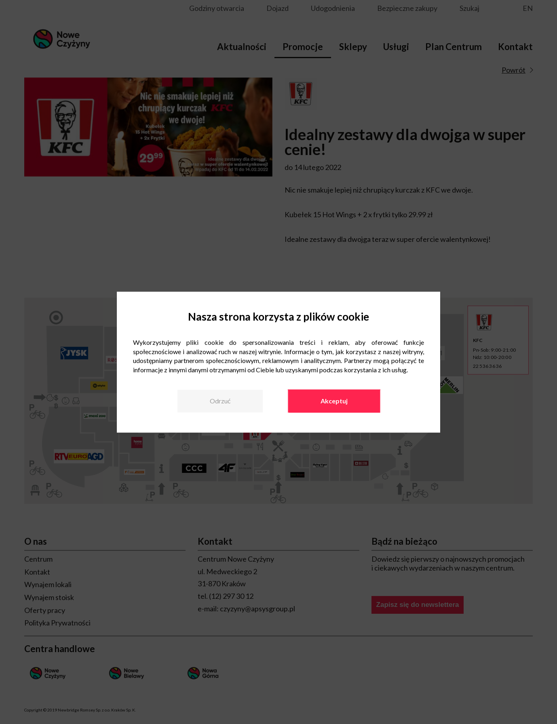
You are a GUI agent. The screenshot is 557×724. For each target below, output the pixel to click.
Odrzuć (220, 401)
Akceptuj (334, 401)
